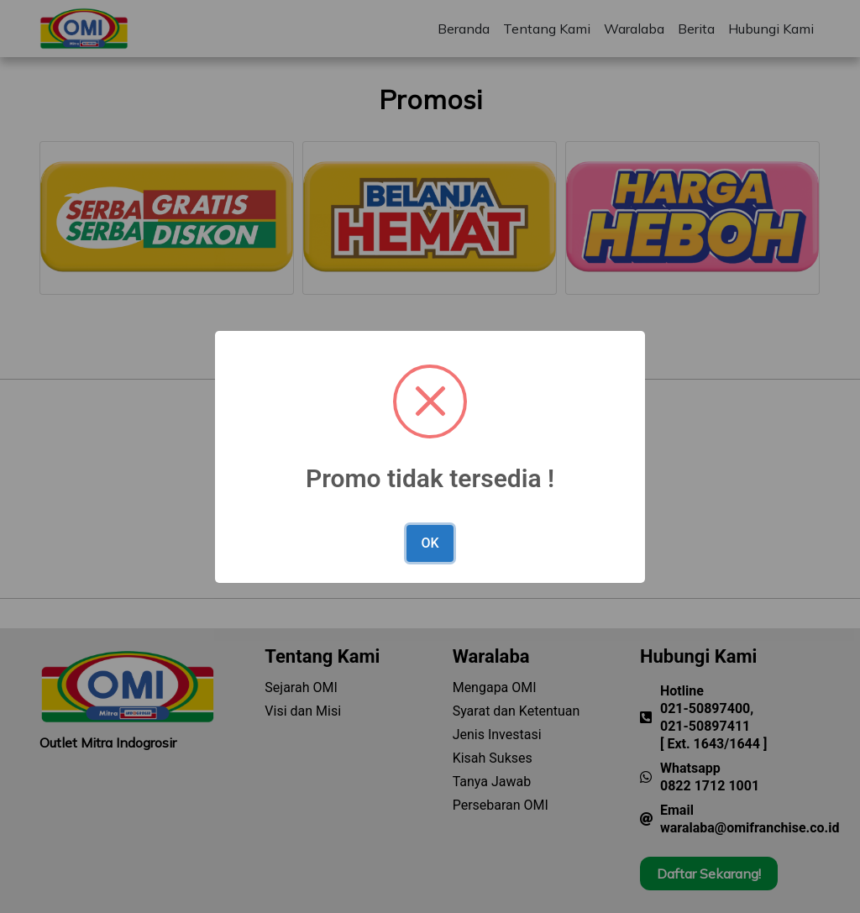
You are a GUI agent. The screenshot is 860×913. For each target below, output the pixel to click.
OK (429, 543)
